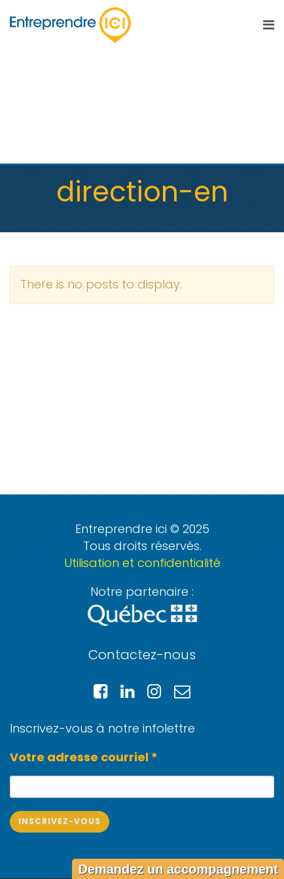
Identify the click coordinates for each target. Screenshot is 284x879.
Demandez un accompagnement (178, 869)
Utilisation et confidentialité (142, 563)
